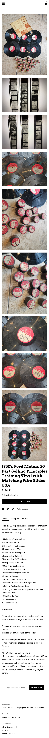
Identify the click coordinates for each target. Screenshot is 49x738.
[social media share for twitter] (8, 509)
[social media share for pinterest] (13, 509)
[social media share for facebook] (3, 509)
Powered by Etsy (8, 733)
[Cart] (46, 4)
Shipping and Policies (24, 708)
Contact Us (40, 708)
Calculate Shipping (10, 495)
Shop (4, 708)
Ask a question (23, 509)
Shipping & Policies (19, 518)
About (11, 708)
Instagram (6, 717)
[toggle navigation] (3, 3)
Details (5, 518)
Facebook (16, 717)
